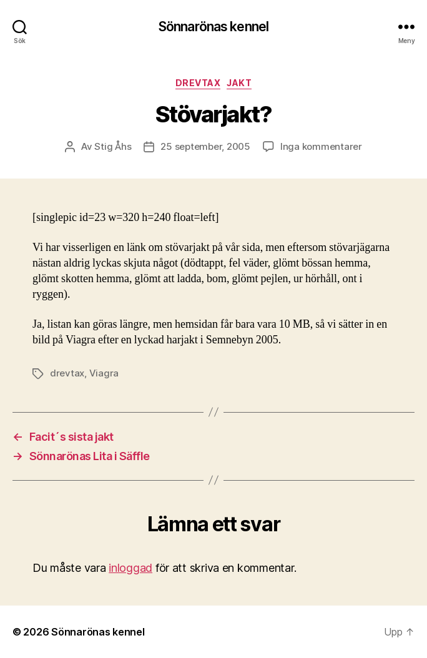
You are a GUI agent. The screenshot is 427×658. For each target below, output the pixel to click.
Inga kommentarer (321, 146)
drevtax (67, 373)
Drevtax (198, 82)
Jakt (239, 82)
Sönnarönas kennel (213, 26)
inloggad (130, 567)
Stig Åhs (112, 146)
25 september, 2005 (205, 146)
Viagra (104, 373)
